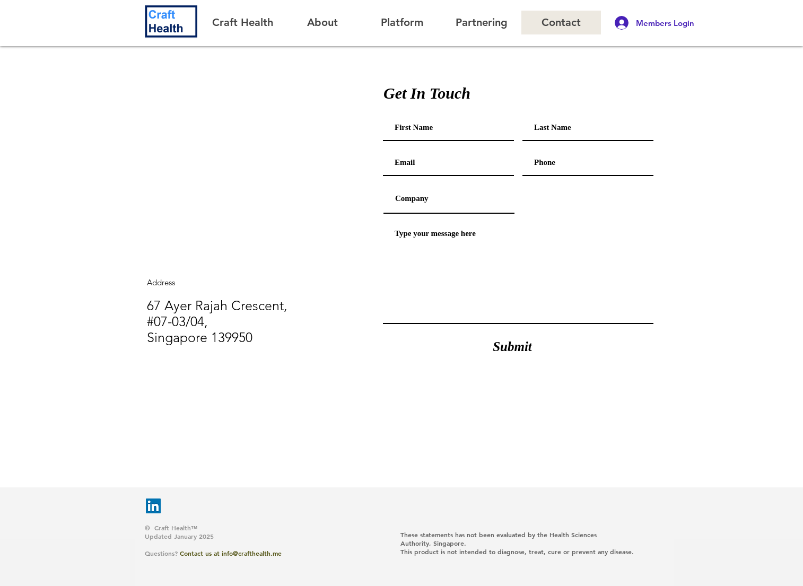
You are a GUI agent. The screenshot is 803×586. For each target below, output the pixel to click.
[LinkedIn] (153, 505)
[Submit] (512, 346)
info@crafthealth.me (252, 553)
